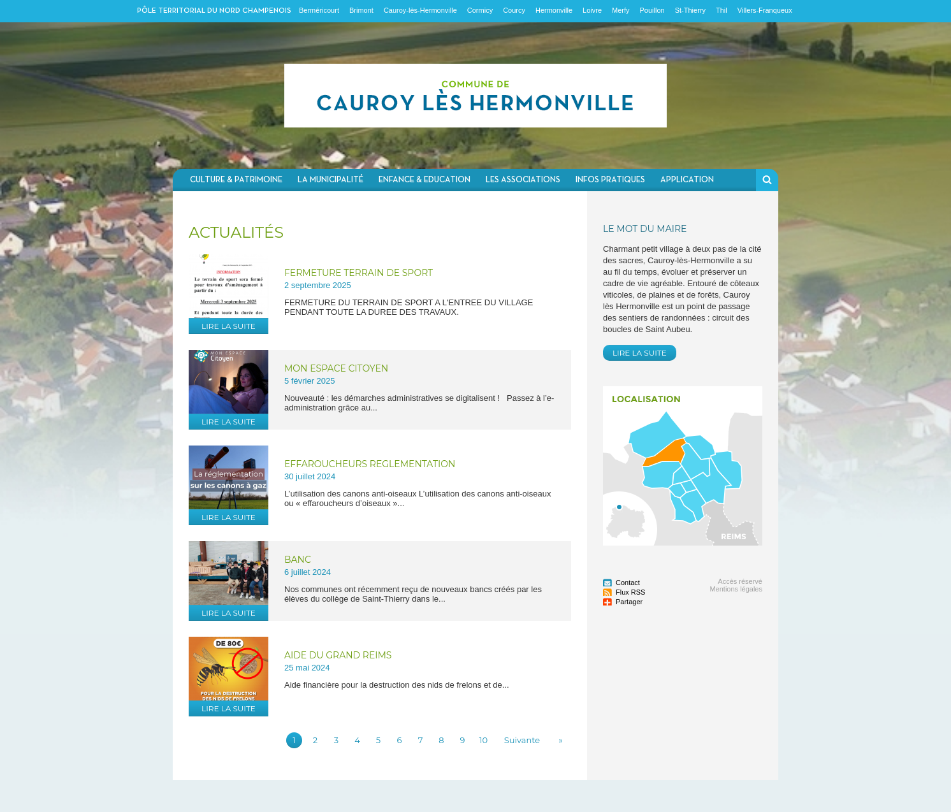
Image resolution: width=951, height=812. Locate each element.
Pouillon (652, 10)
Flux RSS (630, 592)
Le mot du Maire (644, 229)
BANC (297, 559)
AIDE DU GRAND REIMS (337, 655)
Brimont (361, 10)
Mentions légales (735, 589)
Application (687, 180)
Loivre (592, 10)
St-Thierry (690, 10)
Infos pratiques (610, 180)
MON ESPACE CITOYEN (336, 368)
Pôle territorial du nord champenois (214, 11)
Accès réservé (740, 581)
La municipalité (330, 180)
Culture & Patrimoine (236, 180)
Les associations (523, 180)
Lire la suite (228, 326)
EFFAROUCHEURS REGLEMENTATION (369, 464)
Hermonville (553, 10)
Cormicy (480, 10)
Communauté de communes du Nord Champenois (475, 95)
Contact (628, 582)
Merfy (621, 10)
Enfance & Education (424, 180)
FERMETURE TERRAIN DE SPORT (358, 273)
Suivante (522, 740)
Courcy (514, 10)
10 (483, 740)
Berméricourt (319, 10)
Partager (629, 601)
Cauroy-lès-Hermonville (420, 10)
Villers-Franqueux (764, 10)
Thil (721, 10)
